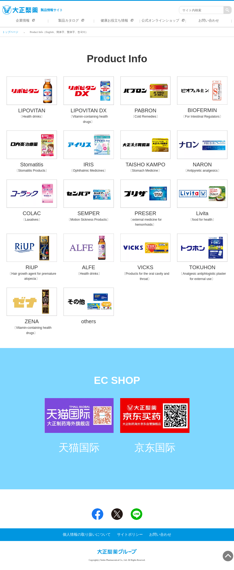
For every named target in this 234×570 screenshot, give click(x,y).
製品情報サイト (32, 10)
